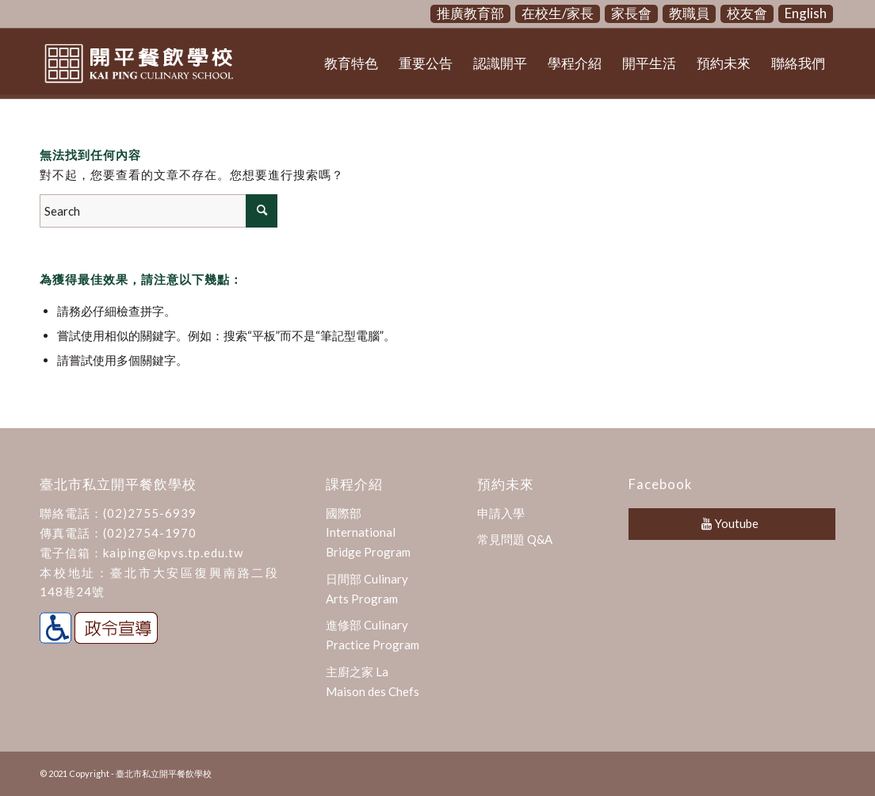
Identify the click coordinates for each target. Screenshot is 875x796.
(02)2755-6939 (150, 513)
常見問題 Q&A (514, 539)
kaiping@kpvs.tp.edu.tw (173, 552)
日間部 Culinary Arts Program (367, 589)
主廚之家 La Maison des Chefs (372, 681)
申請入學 (501, 513)
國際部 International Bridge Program (368, 533)
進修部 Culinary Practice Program (372, 635)
